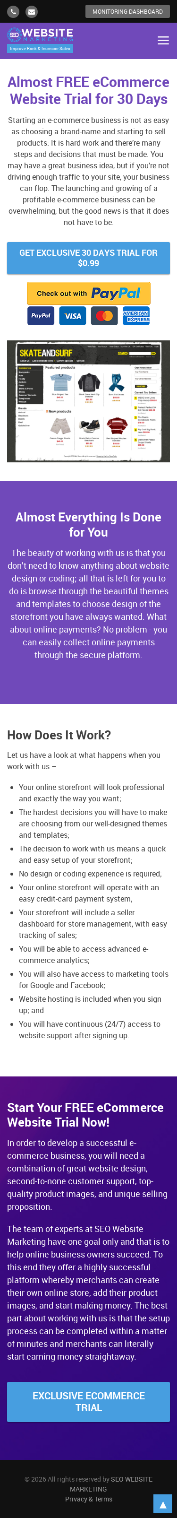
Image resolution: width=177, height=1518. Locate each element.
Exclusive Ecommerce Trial (89, 1401)
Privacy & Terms (88, 1498)
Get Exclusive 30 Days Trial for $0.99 (88, 258)
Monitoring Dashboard (128, 11)
